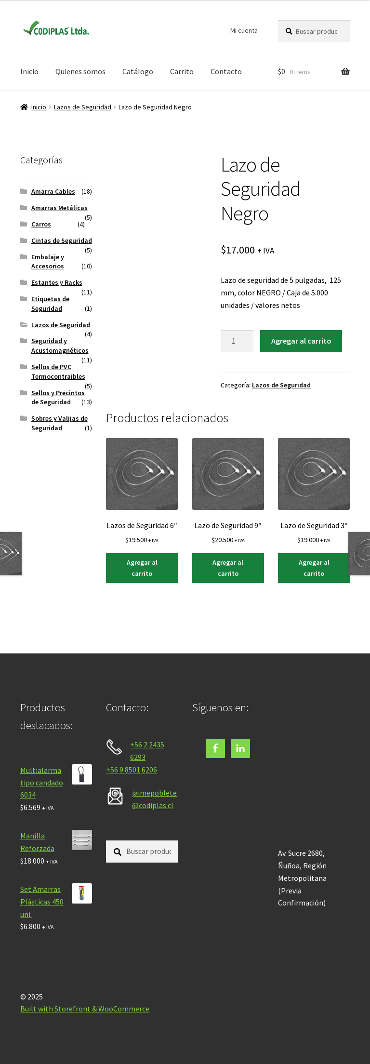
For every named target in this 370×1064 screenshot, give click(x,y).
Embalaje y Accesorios (47, 262)
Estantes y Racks (56, 282)
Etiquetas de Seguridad (50, 303)
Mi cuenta (244, 30)
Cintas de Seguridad (61, 240)
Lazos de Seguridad (82, 107)
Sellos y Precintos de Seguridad (58, 397)
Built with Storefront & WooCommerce (84, 1008)
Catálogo (137, 71)
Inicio (29, 71)
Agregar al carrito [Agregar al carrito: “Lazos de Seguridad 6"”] (142, 568)
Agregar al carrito (301, 341)
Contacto (226, 71)
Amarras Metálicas (59, 207)
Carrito (182, 71)
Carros (41, 224)
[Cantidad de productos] (237, 341)
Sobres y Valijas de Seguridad (59, 423)
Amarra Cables (53, 191)
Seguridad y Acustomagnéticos (60, 345)
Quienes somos (80, 71)
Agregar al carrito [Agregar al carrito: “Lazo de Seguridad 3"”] (314, 568)
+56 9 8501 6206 (131, 769)
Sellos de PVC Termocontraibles (58, 371)
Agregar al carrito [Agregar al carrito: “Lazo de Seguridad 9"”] (227, 568)
